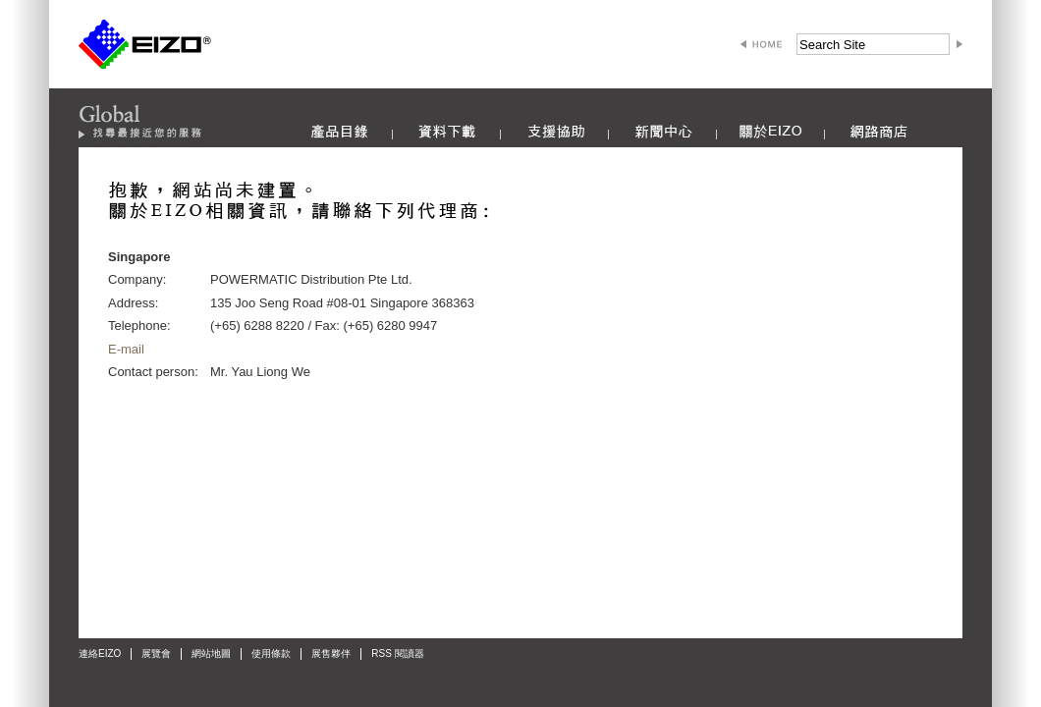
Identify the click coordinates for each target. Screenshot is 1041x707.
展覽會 (156, 653)
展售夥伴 (331, 653)
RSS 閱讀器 (397, 653)
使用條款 (271, 653)
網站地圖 (211, 653)
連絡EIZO (100, 653)
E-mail (126, 349)
